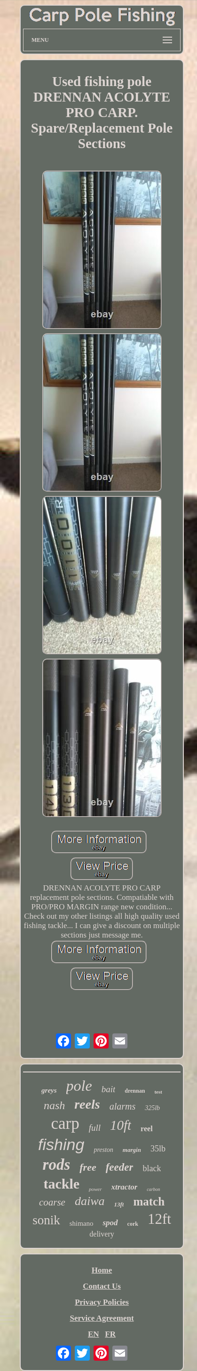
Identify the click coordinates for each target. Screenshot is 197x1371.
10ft (120, 1125)
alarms (123, 1106)
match (149, 1201)
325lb (152, 1107)
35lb (157, 1148)
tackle (61, 1183)
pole (79, 1085)
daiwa (90, 1201)
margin (132, 1149)
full (95, 1128)
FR (110, 1334)
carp (65, 1123)
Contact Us (102, 1286)
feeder (120, 1167)
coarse (52, 1202)
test (158, 1092)
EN (93, 1334)
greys (49, 1090)
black (151, 1168)
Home (102, 1270)
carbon (153, 1189)
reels (87, 1104)
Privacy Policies (102, 1302)
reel (146, 1129)
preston (103, 1149)
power (95, 1189)
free (87, 1167)
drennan (135, 1090)
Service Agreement (102, 1318)
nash (54, 1105)
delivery (101, 1234)
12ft (159, 1219)
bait (109, 1089)
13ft (119, 1204)
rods (57, 1164)
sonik (46, 1220)
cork (132, 1224)
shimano (82, 1223)
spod (110, 1222)
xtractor (124, 1186)
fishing (61, 1144)
